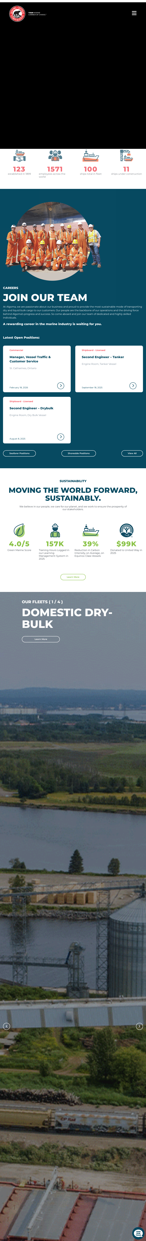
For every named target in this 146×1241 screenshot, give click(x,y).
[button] (6, 1026)
